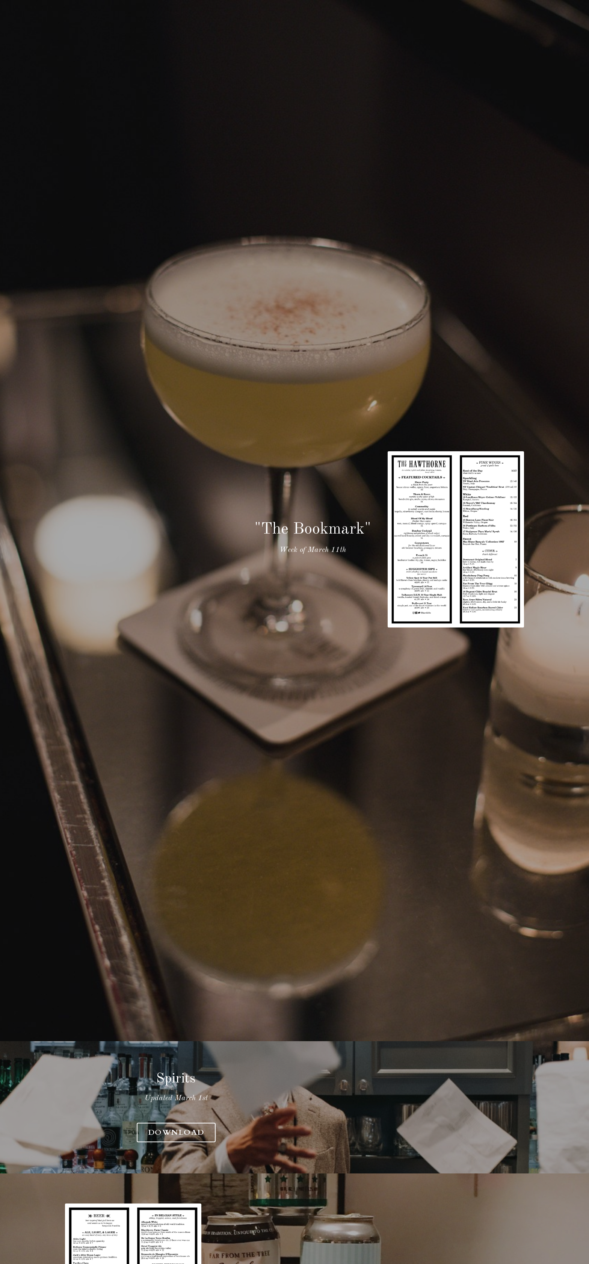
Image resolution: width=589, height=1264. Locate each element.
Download (294, 1131)
